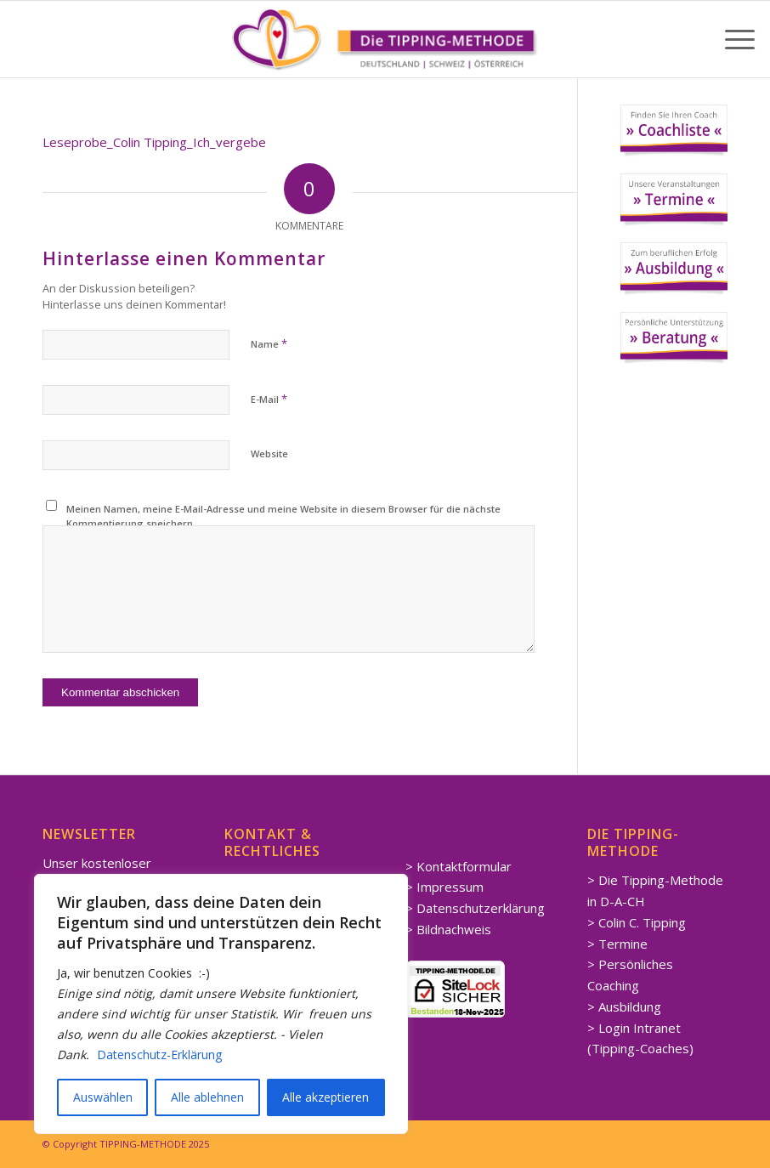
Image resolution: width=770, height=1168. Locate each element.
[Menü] (731, 39)
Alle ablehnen (207, 1097)
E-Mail (269, 398)
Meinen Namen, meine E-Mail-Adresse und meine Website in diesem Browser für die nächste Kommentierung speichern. (283, 516)
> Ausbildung (624, 1006)
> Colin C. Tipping (636, 922)
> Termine (617, 943)
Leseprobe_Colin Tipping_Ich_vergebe (154, 141)
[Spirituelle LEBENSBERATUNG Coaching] (385, 39)
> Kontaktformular (458, 866)
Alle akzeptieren (325, 1097)
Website (269, 453)
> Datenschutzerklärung (475, 907)
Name (269, 343)
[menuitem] (731, 39)
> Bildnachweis (448, 929)
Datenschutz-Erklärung (159, 1054)
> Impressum (444, 886)
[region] (221, 1004)
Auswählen (103, 1097)
